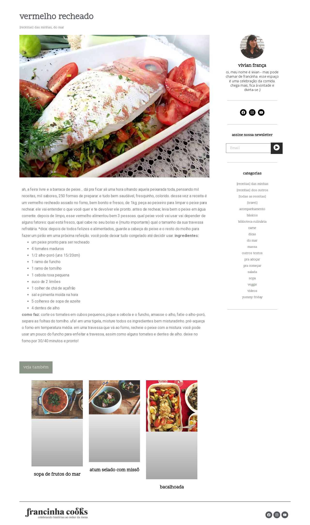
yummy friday (252, 297)
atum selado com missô (114, 470)
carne (252, 228)
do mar (59, 27)
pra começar (252, 266)
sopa (252, 278)
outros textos (252, 253)
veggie (252, 284)
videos (252, 291)
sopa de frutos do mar (57, 474)
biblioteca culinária (252, 222)
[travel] (252, 203)
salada (252, 272)
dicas (252, 234)
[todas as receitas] (252, 196)
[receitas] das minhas (35, 27)
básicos (252, 215)
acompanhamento (252, 209)
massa (252, 247)
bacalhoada (172, 487)
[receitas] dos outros (252, 190)
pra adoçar (252, 259)
